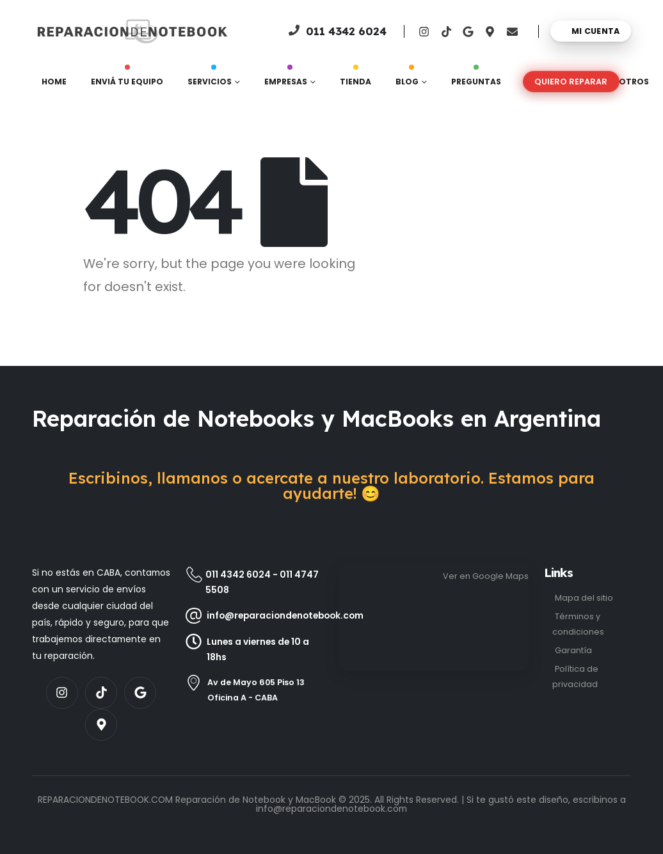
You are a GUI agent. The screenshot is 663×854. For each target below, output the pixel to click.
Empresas (285, 78)
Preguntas (476, 78)
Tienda (355, 78)
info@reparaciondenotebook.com (331, 808)
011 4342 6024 (238, 574)
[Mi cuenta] (590, 31)
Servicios (210, 78)
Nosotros (624, 81)
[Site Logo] (77, 31)
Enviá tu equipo (127, 78)
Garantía (573, 650)
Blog (407, 78)
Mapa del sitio (584, 597)
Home (54, 81)
